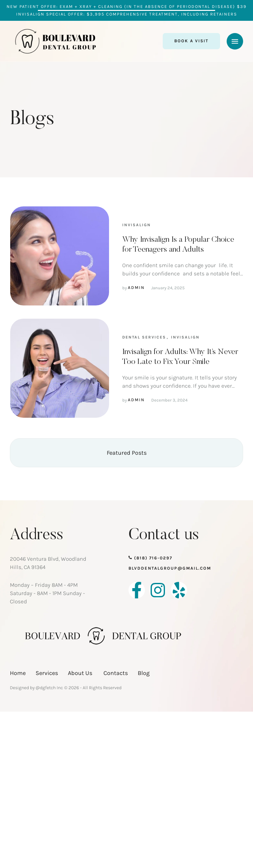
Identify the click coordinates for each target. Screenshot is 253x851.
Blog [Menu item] (144, 673)
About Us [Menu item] (81, 673)
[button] (191, 41)
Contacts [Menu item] (115, 673)
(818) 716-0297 (153, 557)
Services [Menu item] (47, 673)
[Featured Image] (59, 255)
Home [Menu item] (18, 673)
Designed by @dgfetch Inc (36, 688)
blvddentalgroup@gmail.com (169, 568)
